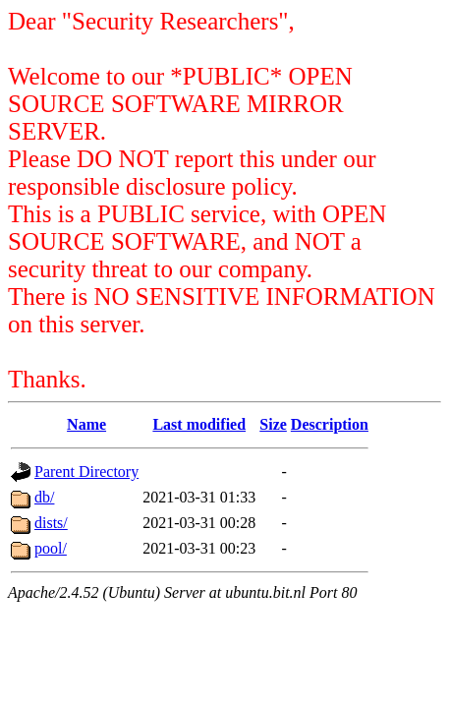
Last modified (199, 424)
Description (329, 424)
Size (273, 424)
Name (86, 424)
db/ (44, 497)
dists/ (51, 522)
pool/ (50, 548)
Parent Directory (86, 471)
